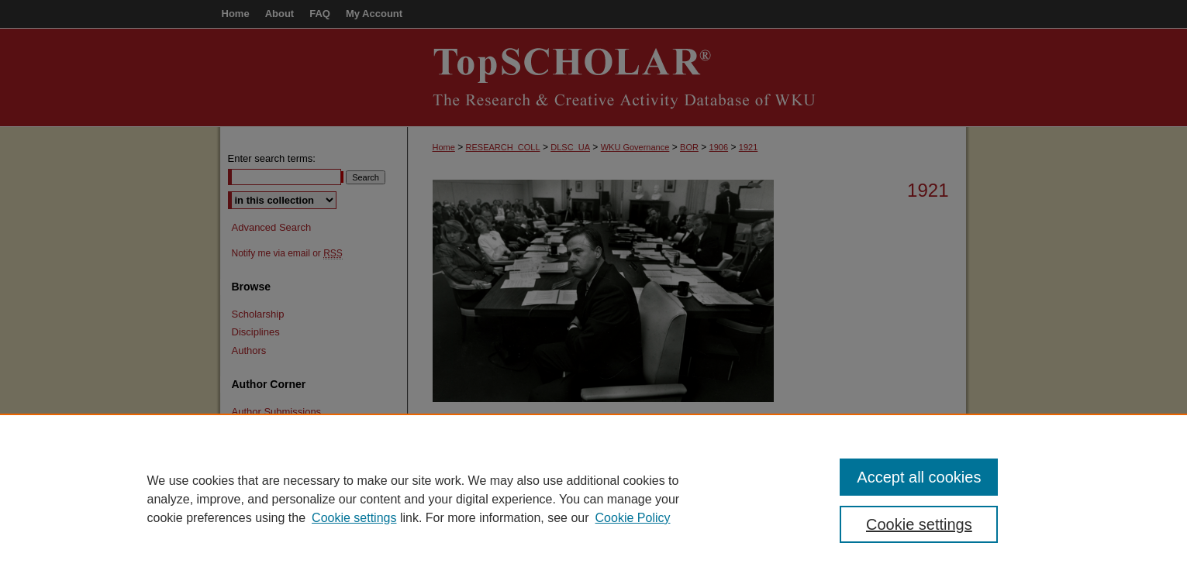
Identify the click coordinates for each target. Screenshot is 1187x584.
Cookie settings (354, 517)
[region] (593, 499)
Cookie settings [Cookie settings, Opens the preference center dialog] (919, 524)
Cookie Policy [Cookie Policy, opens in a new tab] (633, 517)
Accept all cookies (919, 477)
